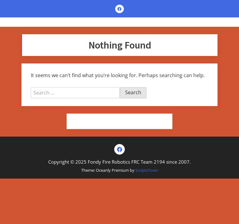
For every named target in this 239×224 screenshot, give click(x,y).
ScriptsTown (146, 170)
